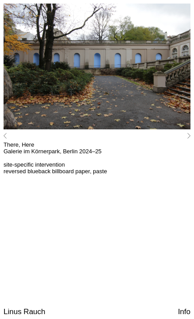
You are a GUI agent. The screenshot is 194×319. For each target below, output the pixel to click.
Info (184, 311)
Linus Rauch (25, 311)
